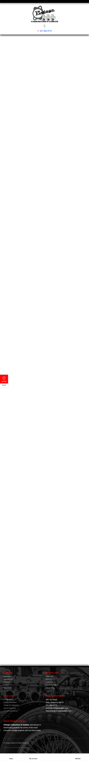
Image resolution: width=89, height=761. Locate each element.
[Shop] (11, 756)
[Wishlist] (78, 756)
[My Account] (33, 756)
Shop (11, 758)
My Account (33, 758)
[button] (44, 26)
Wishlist (78, 758)
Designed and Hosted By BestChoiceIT (16, 747)
